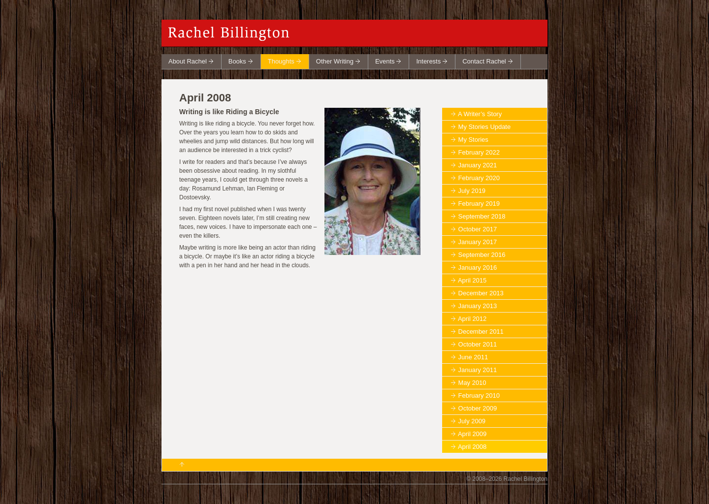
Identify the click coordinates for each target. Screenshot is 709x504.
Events (385, 61)
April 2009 (472, 434)
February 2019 (479, 203)
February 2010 (479, 395)
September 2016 (482, 254)
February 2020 (479, 178)
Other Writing (335, 61)
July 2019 (471, 190)
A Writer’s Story (480, 114)
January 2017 (477, 242)
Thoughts (281, 61)
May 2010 (472, 382)
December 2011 (481, 331)
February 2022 (479, 152)
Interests (428, 61)
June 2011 (473, 357)
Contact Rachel (484, 61)
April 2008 (472, 446)
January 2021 (477, 165)
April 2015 (472, 280)
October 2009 (477, 408)
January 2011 (477, 370)
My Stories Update (484, 126)
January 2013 (477, 306)
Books (237, 61)
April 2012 (472, 318)
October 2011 (477, 344)
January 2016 (477, 267)
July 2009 (471, 421)
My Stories (473, 139)
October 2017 (477, 229)
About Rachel (187, 61)
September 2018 (482, 216)
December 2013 (481, 293)
